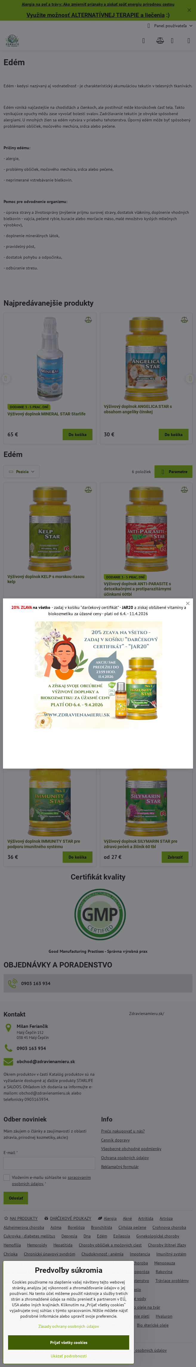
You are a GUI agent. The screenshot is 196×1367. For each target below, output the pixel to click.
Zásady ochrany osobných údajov (68, 1326)
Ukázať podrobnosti (69, 1356)
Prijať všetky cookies (68, 1342)
